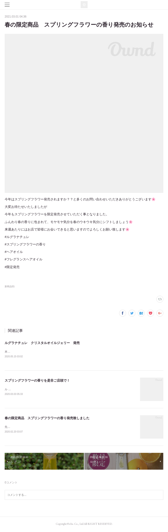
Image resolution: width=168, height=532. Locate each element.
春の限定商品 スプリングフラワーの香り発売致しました (47, 419)
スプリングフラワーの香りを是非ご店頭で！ (37, 381)
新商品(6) (9, 286)
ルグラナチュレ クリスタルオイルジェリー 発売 (42, 343)
